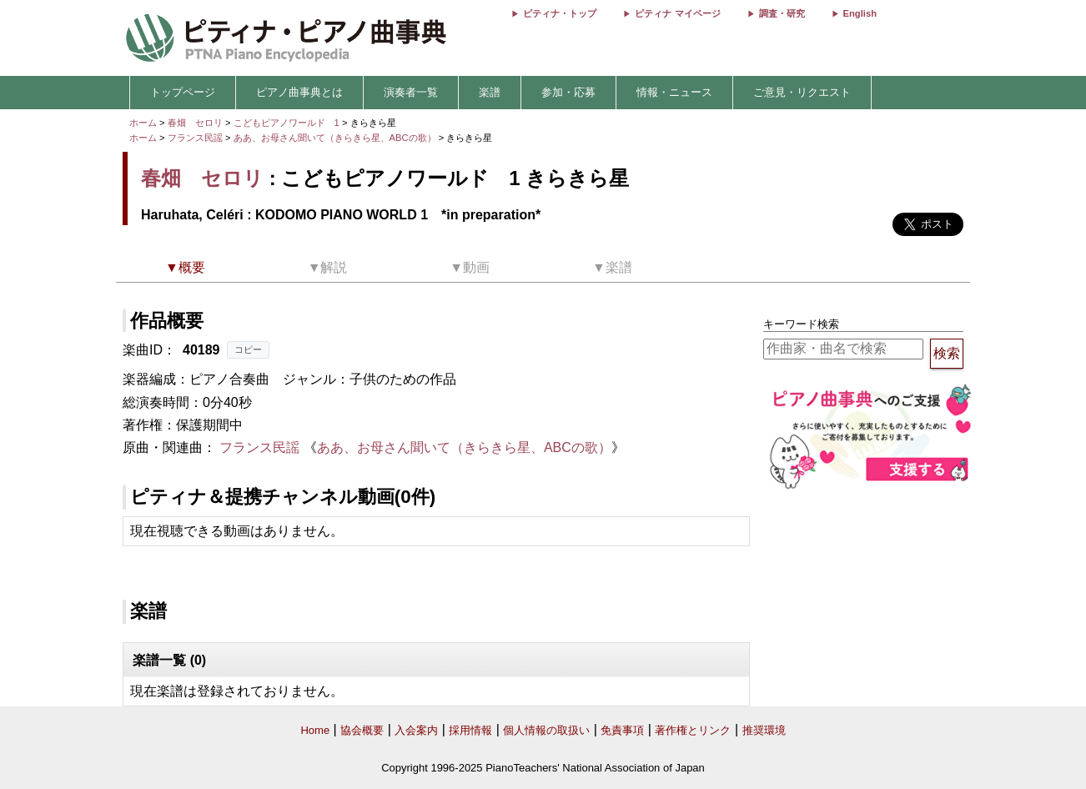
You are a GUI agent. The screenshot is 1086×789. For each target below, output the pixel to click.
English (860, 13)
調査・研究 (782, 13)
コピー (248, 349)
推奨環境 (764, 730)
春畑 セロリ (195, 123)
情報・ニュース (674, 92)
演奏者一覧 (411, 92)
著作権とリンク (693, 730)
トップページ (182, 92)
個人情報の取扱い (546, 730)
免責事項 (622, 730)
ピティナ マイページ (677, 13)
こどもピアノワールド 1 (288, 123)
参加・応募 (568, 92)
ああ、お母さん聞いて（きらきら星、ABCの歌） (336, 138)
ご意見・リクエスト (802, 92)
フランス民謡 (195, 138)
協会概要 (362, 730)
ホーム (143, 123)
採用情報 (470, 730)
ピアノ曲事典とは (299, 92)
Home (314, 730)
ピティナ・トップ (559, 13)
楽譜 (489, 92)
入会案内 (416, 730)
